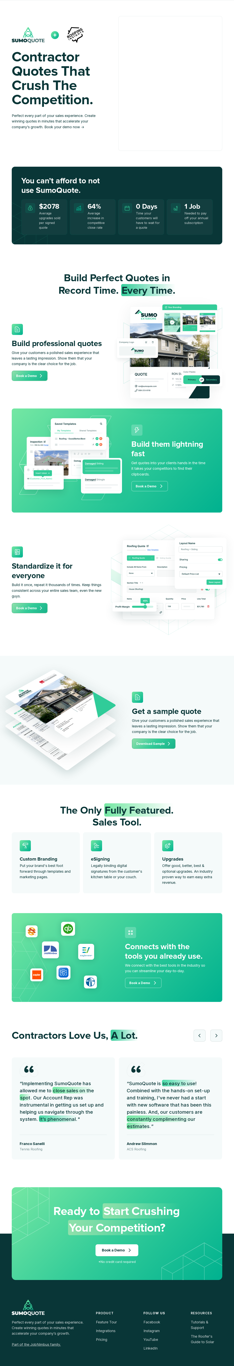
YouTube (150, 1339)
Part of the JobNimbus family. (36, 1344)
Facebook (151, 1322)
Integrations (105, 1331)
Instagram (151, 1331)
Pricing (101, 1339)
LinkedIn (150, 1348)
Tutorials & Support (199, 1325)
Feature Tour (106, 1322)
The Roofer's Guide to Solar (202, 1339)
